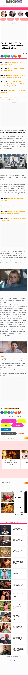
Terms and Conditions (14, 660)
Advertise (14, 5)
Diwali (22, 421)
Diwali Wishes (17, 425)
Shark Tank (11, 19)
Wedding (3, 19)
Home (14, 662)
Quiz (3, 8)
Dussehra (6, 429)
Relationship (20, 8)
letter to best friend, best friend (12, 408)
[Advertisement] (14, 31)
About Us (5, 5)
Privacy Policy (14, 658)
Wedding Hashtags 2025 (8, 421)
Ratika (25, 53)
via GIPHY (3, 173)
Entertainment (11, 8)
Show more (21, 433)
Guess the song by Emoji (8, 433)
